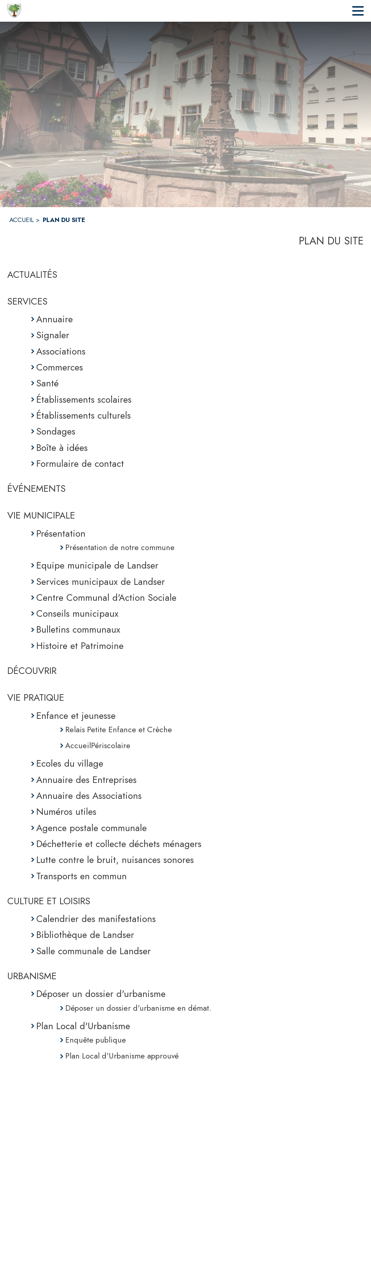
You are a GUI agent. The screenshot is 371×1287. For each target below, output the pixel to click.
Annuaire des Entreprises (86, 780)
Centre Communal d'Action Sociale (106, 597)
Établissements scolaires (84, 399)
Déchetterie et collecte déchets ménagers (118, 844)
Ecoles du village (69, 763)
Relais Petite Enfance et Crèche (118, 729)
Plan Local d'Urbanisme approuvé (122, 1055)
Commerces (59, 367)
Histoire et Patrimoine (80, 646)
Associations (61, 351)
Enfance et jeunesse (76, 715)
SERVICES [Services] (27, 301)
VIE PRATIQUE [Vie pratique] (35, 697)
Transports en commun (81, 876)
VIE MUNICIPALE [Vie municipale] (41, 515)
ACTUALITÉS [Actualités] (32, 274)
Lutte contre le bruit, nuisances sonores (115, 860)
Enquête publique (95, 1039)
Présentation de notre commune (120, 547)
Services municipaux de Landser (100, 581)
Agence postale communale (91, 828)
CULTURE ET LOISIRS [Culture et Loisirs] (48, 901)
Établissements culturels (83, 415)
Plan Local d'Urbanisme (83, 1026)
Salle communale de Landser (93, 951)
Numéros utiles (66, 811)
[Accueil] (14, 11)
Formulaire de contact (80, 463)
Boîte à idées (62, 447)
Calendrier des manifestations (96, 919)
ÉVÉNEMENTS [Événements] (36, 488)
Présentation (61, 533)
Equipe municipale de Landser (97, 565)
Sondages (55, 431)
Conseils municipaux (77, 613)
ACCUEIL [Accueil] (21, 219)
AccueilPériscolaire (97, 745)
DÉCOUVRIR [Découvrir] (32, 671)
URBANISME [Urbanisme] (32, 976)
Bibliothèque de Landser (85, 934)
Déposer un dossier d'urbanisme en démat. (138, 1008)
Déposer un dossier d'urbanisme (101, 994)
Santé (47, 383)
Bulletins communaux (78, 629)
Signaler (52, 335)
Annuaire (54, 319)
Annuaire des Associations (89, 795)
